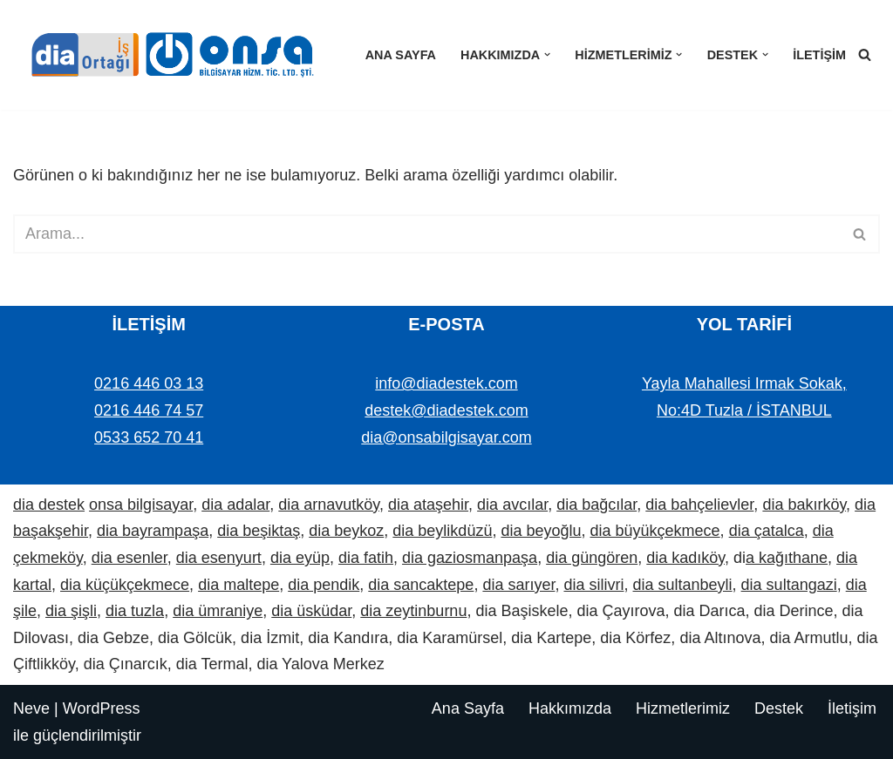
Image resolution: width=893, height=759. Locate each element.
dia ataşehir (428, 504)
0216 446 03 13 (148, 383)
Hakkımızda (569, 708)
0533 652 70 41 (148, 437)
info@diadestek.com (446, 383)
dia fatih (365, 557)
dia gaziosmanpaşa (469, 557)
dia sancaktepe (421, 584)
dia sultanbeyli (683, 584)
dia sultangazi (789, 584)
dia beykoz (346, 530)
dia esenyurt (219, 557)
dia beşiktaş (258, 530)
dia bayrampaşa (152, 530)
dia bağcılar (596, 504)
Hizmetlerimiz (683, 708)
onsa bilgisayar (141, 504)
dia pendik (323, 584)
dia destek (49, 504)
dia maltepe (238, 584)
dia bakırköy (804, 504)
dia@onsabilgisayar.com (446, 437)
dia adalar (235, 504)
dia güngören (591, 557)
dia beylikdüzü (442, 530)
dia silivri (593, 584)
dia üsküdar (311, 611)
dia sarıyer (518, 584)
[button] (547, 54)
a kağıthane (787, 557)
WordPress (101, 708)
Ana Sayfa (400, 55)
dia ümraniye (217, 611)
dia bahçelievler (699, 504)
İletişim (819, 55)
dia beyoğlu (541, 530)
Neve (31, 708)
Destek (778, 708)
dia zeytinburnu (413, 611)
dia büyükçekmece (655, 530)
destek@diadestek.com (446, 410)
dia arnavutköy (328, 504)
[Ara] (864, 54)
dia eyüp (300, 557)
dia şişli (71, 611)
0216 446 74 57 (148, 410)
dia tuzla (135, 611)
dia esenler (129, 557)
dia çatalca (766, 530)
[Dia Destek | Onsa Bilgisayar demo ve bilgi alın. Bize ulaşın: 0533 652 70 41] (165, 55)
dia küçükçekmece (124, 584)
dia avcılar (512, 504)
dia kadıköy (685, 557)
